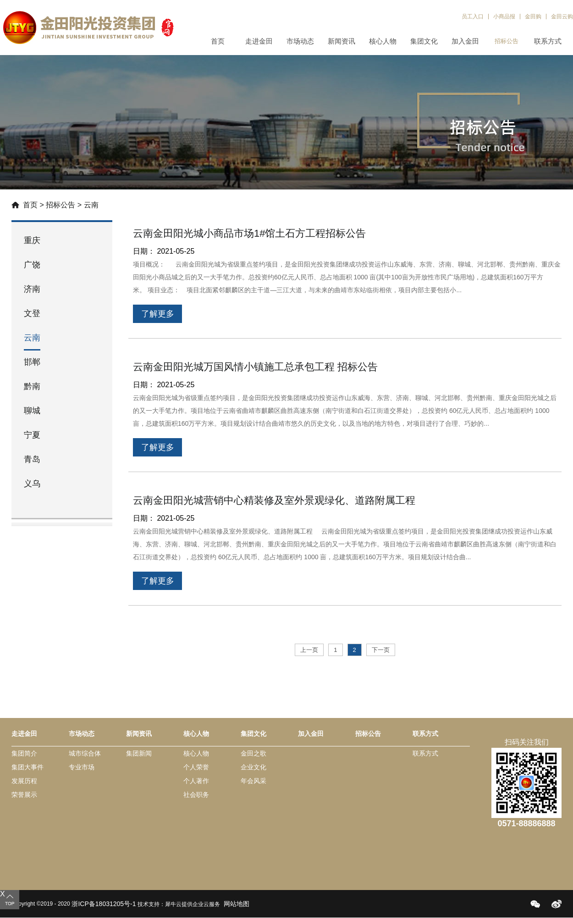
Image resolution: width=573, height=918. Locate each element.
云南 (91, 205)
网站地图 (234, 903)
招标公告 (60, 205)
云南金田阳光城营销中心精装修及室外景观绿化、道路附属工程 (274, 500)
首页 (218, 41)
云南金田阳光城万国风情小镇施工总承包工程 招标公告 (255, 367)
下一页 (381, 649)
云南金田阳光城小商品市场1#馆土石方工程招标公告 (249, 233)
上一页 (309, 649)
